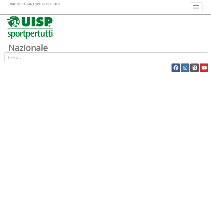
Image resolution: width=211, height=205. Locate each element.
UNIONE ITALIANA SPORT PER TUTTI (34, 4)
